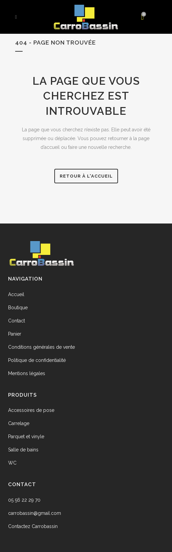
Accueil (16, 294)
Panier (14, 334)
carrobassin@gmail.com (34, 513)
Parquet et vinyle (26, 436)
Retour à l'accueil (86, 176)
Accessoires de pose (31, 410)
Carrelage (18, 423)
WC (12, 463)
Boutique (18, 307)
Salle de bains (23, 449)
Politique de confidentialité (37, 360)
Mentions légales (26, 373)
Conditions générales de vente (41, 347)
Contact (16, 320)
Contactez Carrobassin (33, 526)
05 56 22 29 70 (24, 500)
